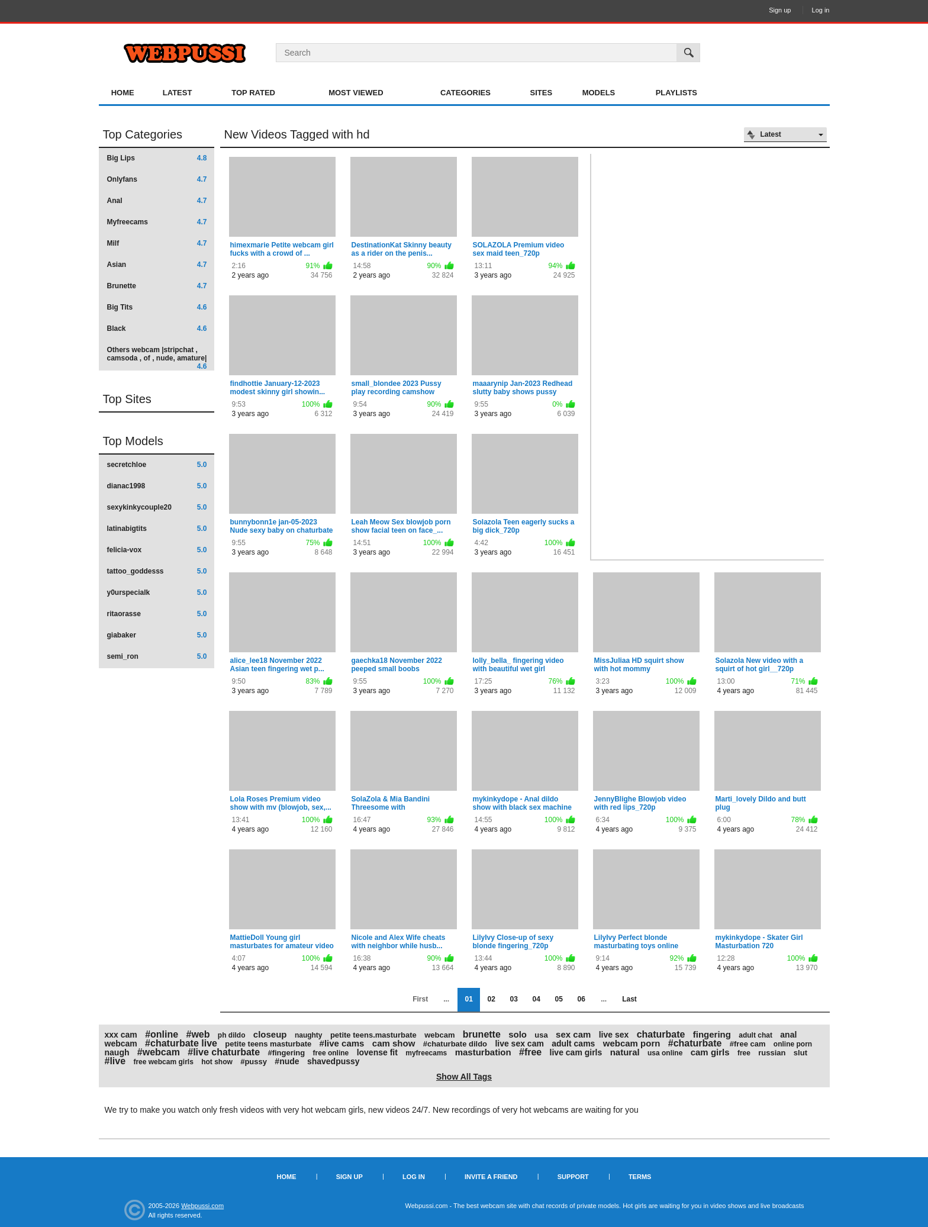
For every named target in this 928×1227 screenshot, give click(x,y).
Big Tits (157, 307)
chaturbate (661, 1034)
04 (536, 999)
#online (161, 1034)
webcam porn (631, 1043)
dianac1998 (157, 486)
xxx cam (121, 1034)
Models (599, 92)
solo (517, 1034)
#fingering (286, 1052)
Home (122, 92)
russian (771, 1052)
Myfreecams (157, 222)
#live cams (342, 1043)
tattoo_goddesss (157, 571)
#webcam (158, 1052)
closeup (270, 1034)
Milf (157, 243)
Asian (157, 264)
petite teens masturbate (268, 1043)
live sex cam (519, 1043)
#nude (287, 1061)
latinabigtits (157, 528)
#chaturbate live (181, 1043)
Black (157, 328)
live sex (614, 1034)
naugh (117, 1052)
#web (198, 1034)
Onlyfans (157, 179)
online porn (793, 1044)
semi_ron (157, 656)
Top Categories (143, 134)
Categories (465, 92)
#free (530, 1052)
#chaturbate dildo (455, 1043)
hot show (217, 1062)
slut (800, 1052)
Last (629, 999)
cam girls (710, 1052)
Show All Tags (464, 1076)
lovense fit (377, 1052)
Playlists (676, 92)
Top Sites (127, 398)
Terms (640, 1176)
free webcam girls (163, 1062)
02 (491, 999)
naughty (309, 1035)
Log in (821, 10)
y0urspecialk (157, 592)
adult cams (573, 1043)
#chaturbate (695, 1043)
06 (581, 999)
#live (115, 1061)
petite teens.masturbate (373, 1034)
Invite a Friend (491, 1176)
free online (331, 1053)
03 (513, 999)
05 (558, 999)
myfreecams (426, 1053)
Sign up (780, 10)
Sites (541, 92)
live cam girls (576, 1052)
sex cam (573, 1034)
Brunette (157, 286)
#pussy (253, 1061)
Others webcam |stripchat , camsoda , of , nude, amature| (157, 358)
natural (625, 1052)
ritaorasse (157, 614)
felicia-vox (157, 550)
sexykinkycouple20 (157, 507)
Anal (157, 201)
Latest (177, 92)
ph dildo (232, 1035)
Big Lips (157, 158)
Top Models (133, 440)
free (743, 1053)
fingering (712, 1034)
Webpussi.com (202, 1205)
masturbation (483, 1052)
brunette (482, 1034)
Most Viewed (355, 92)
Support (573, 1176)
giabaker (157, 635)
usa (540, 1034)
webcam (439, 1034)
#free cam (748, 1043)
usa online (664, 1053)
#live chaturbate (224, 1052)
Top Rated (253, 92)
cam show (393, 1043)
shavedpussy (333, 1061)
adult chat (755, 1035)
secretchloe (157, 464)
